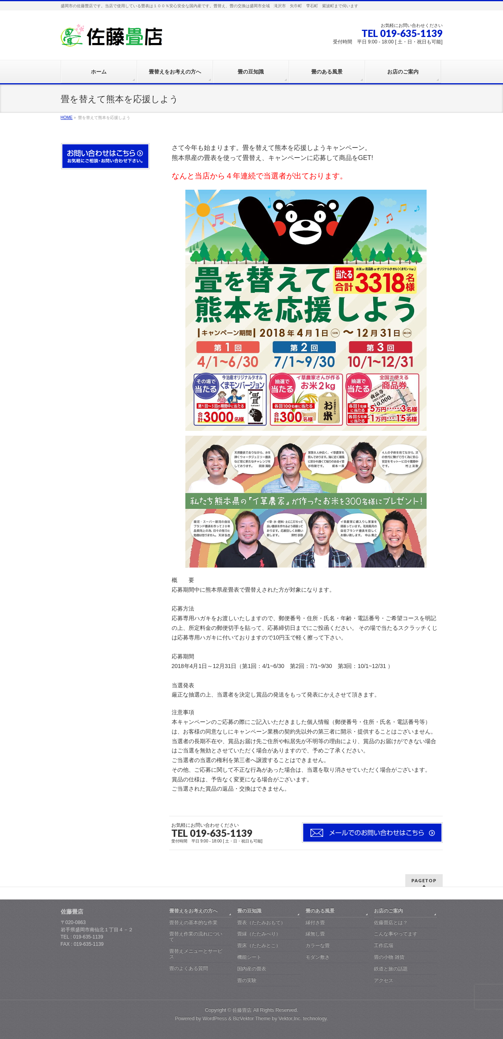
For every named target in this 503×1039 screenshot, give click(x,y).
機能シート (249, 957)
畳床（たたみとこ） (259, 945)
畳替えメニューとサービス (195, 953)
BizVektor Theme (252, 1018)
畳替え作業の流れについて (195, 936)
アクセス (383, 980)
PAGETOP (424, 880)
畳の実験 (247, 980)
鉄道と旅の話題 (391, 968)
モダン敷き (318, 957)
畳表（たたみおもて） (261, 922)
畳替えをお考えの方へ (193, 911)
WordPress (215, 1018)
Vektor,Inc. (290, 1018)
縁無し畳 (315, 934)
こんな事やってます (395, 934)
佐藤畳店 (242, 1010)
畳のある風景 (320, 911)
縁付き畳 (315, 922)
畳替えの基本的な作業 (193, 922)
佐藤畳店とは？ (391, 922)
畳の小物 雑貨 (389, 957)
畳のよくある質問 (188, 968)
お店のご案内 (388, 911)
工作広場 (383, 945)
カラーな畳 (318, 945)
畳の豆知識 (249, 911)
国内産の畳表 (251, 968)
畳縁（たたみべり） (259, 934)
